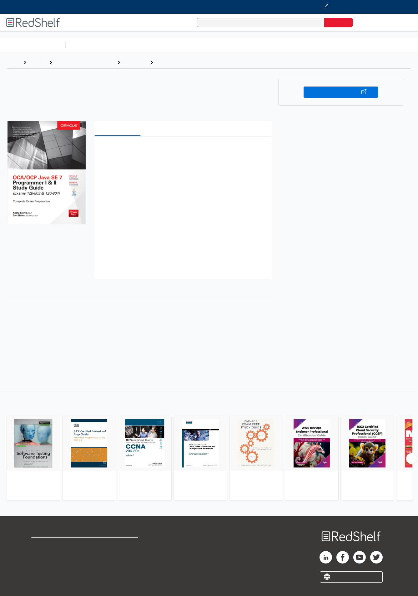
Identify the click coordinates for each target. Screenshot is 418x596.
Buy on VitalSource (341, 92)
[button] (184, 150)
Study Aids (84, 45)
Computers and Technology (178, 45)
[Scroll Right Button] (411, 458)
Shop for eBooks (51, 545)
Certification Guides (179, 62)
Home (14, 62)
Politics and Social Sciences (308, 45)
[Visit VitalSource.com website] (209, 7)
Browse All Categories (32, 45)
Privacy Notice (48, 565)
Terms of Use (118, 545)
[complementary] (209, 446)
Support (40, 555)
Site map (41, 575)
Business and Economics (242, 45)
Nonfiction (379, 45)
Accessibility (117, 565)
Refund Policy (118, 555)
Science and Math (122, 45)
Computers (135, 62)
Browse (37, 62)
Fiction (353, 45)
